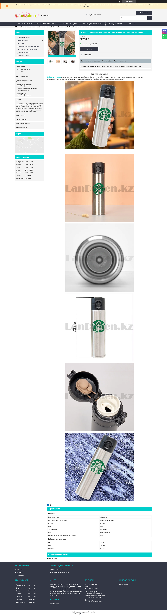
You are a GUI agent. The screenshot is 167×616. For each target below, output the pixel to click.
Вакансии (131, 24)
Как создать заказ (115, 24)
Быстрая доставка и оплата (60, 572)
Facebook (20, 572)
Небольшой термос (54, 77)
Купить (89, 49)
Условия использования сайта (27, 49)
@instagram (20, 575)
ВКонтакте (20, 570)
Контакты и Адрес (70, 24)
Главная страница (25, 24)
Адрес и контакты (56, 570)
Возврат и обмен (23, 56)
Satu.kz (92, 612)
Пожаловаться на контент (87, 614)
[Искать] (149, 18)
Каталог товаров (23, 40)
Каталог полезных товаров (47, 24)
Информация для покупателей (28, 46)
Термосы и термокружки (29, 27)
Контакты (20, 43)
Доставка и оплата (23, 37)
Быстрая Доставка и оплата (92, 24)
